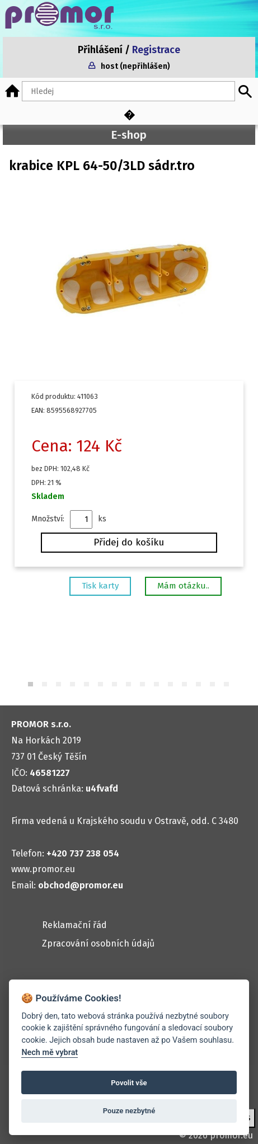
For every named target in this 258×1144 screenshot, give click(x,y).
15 (227, 685)
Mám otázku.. (183, 586)
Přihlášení (100, 50)
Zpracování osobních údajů (98, 943)
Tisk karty (100, 586)
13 (199, 685)
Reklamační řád (74, 925)
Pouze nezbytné (129, 1111)
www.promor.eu (43, 869)
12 (185, 685)
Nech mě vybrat (49, 1052)
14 (213, 685)
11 (171, 685)
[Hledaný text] (128, 91)
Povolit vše (129, 1083)
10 (157, 685)
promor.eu (231, 1135)
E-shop (129, 135)
